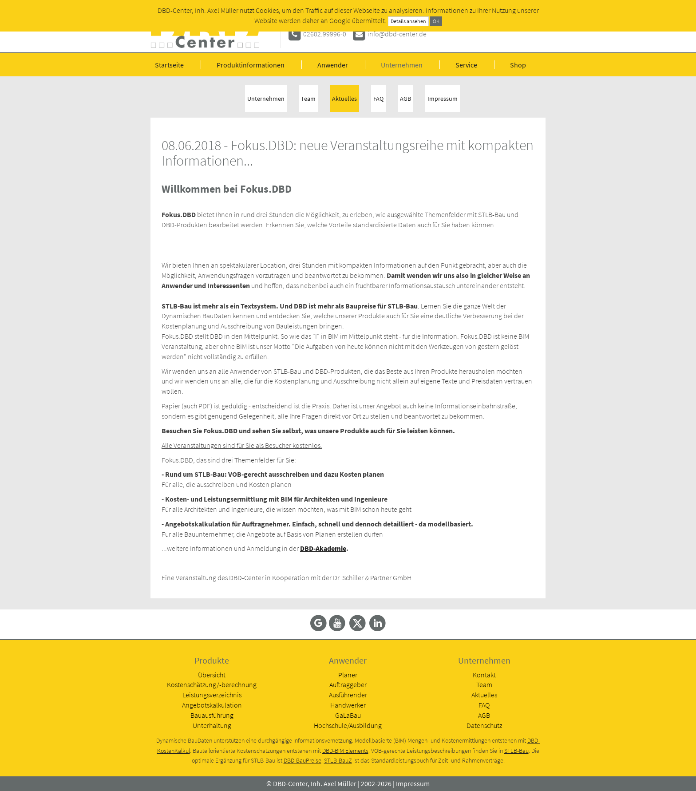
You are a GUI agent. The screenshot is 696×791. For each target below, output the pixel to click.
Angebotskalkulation (212, 704)
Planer (347, 674)
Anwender (332, 64)
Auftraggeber (348, 684)
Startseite (169, 64)
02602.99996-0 (324, 33)
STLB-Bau (516, 751)
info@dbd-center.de (397, 33)
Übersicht (211, 674)
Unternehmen (402, 64)
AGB (405, 99)
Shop (518, 64)
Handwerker (348, 704)
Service (466, 64)
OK (436, 21)
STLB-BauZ (338, 760)
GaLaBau (348, 715)
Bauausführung (211, 715)
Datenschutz (484, 725)
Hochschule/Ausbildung (348, 725)
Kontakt (484, 674)
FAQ (378, 99)
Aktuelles (344, 99)
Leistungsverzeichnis (211, 694)
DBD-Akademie (323, 548)
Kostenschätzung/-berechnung (212, 684)
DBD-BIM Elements (345, 751)
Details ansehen (408, 21)
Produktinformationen (251, 64)
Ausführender (348, 694)
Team (308, 99)
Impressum (442, 99)
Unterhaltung (212, 725)
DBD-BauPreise (302, 760)
